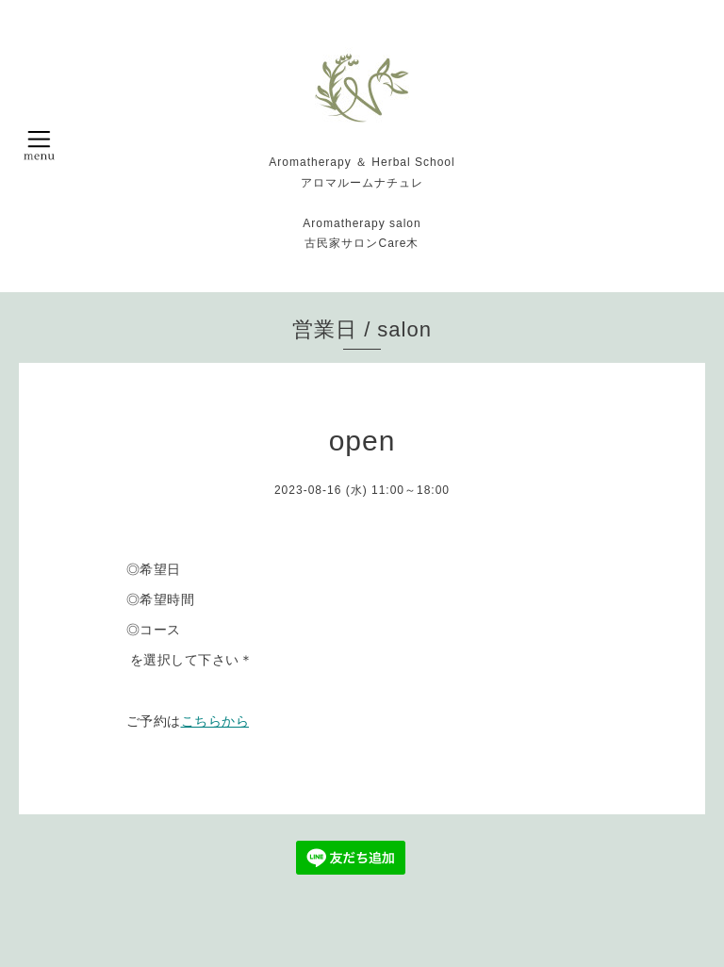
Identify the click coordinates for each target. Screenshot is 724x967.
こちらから (215, 721)
